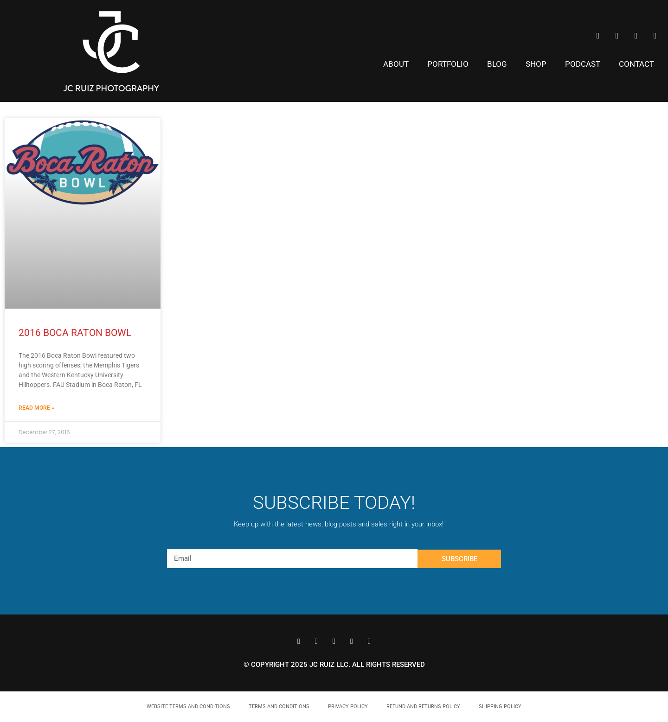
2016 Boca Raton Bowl (75, 332)
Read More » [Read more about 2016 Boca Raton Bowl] (36, 408)
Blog (497, 64)
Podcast (582, 64)
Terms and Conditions (279, 706)
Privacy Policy (348, 706)
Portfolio (448, 64)
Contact (636, 64)
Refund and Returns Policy (423, 706)
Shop (536, 64)
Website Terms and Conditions (188, 706)
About (396, 64)
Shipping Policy (500, 706)
